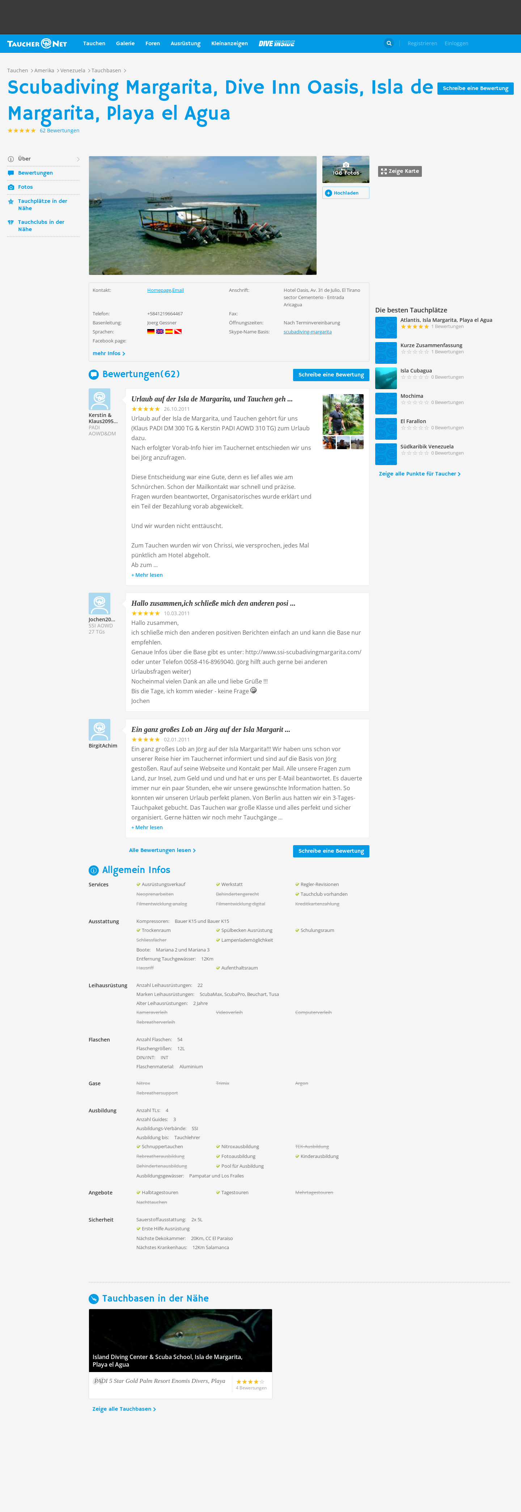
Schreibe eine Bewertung (475, 88)
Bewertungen (35, 173)
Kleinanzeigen (229, 43)
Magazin (276, 43)
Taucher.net (37, 43)
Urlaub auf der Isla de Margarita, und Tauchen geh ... (212, 399)
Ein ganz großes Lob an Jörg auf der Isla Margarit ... (211, 729)
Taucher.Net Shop (498, 43)
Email (178, 290)
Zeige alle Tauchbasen (121, 1409)
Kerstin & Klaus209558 (104, 418)
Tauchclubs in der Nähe (41, 226)
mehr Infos (106, 353)
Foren (152, 43)
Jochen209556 (106, 619)
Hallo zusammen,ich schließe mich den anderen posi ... (213, 603)
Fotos (25, 187)
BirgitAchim (103, 745)
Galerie (125, 43)
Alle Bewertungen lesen (160, 850)
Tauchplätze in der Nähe (42, 205)
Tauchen (94, 43)
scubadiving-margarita (308, 331)
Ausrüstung (185, 43)
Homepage (159, 290)
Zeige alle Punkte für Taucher (417, 474)
